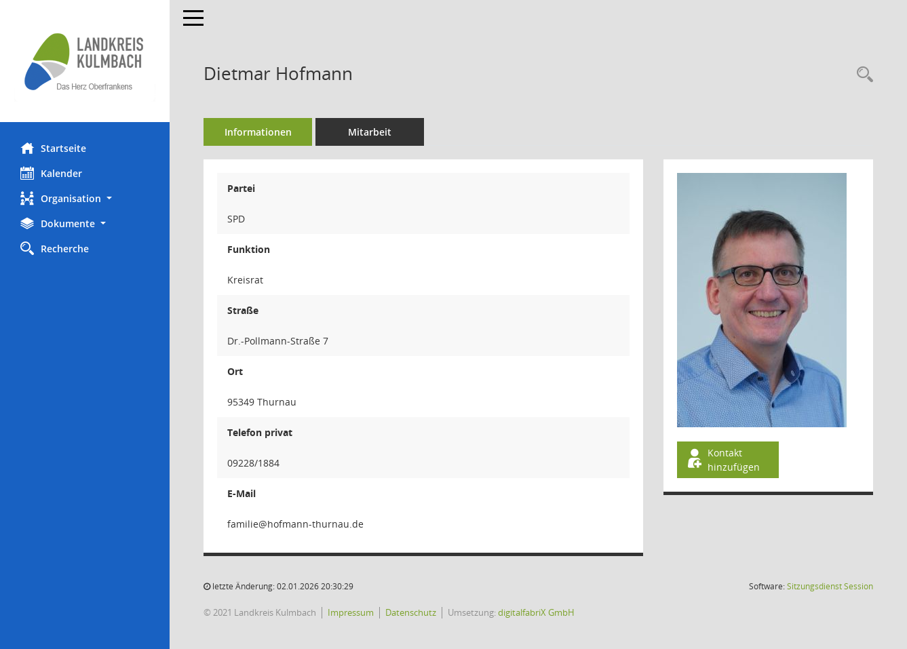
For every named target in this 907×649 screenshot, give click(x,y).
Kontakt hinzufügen (722, 459)
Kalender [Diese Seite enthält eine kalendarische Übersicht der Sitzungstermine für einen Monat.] (51, 173)
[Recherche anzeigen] (861, 75)
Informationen (258, 131)
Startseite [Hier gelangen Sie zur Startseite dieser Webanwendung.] (53, 148)
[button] (85, 198)
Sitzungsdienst (830, 586)
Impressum (351, 612)
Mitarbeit (369, 131)
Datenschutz (410, 612)
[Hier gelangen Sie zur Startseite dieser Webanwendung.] (85, 61)
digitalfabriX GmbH (536, 612)
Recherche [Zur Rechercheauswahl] (54, 248)
